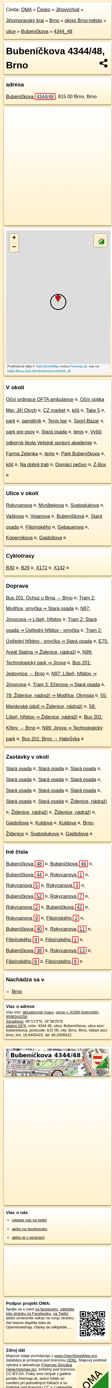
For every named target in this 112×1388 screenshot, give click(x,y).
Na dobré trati (34, 464)
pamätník (31, 420)
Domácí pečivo (71, 464)
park (10, 420)
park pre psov (20, 431)
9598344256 (16, 1016)
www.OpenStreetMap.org (75, 1355)
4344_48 (63, 31)
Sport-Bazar (86, 420)
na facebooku (46, 1309)
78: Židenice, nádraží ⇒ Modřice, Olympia (50, 695)
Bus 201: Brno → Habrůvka (51, 738)
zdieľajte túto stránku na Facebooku (40, 1311)
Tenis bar (57, 420)
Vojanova (40, 516)
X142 (59, 567)
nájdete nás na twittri (29, 1220)
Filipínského (38, 527)
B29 (25, 567)
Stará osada (54, 431)
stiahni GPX (16, 1026)
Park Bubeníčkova (80, 453)
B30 (10, 567)
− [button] (14, 247)
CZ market (54, 410)
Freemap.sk (78, 366)
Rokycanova (19, 505)
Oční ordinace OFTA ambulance (39, 399)
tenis (79, 431)
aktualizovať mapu (38, 1012)
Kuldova (44, 822)
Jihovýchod (67, 9)
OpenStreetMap (47, 366)
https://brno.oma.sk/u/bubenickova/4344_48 (39, 371)
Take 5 (93, 410)
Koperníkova (19, 537)
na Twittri (60, 1313)
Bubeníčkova (35, 31)
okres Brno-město (83, 20)
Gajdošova (50, 537)
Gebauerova (70, 527)
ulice (11, 31)
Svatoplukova (84, 505)
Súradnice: (15, 1021)
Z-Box (99, 464)
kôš (75, 410)
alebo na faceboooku (29, 1229)
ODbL (72, 1360)
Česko (43, 9)
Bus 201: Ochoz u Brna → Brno (39, 597)
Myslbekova (51, 505)
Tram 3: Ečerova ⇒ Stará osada (66, 684)
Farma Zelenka (22, 453)
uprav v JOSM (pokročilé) (77, 1012)
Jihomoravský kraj (25, 20)
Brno (54, 20)
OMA (26, 9)
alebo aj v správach (28, 1237)
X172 (41, 567)
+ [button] (14, 238)
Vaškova (15, 516)
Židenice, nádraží (88, 801)
